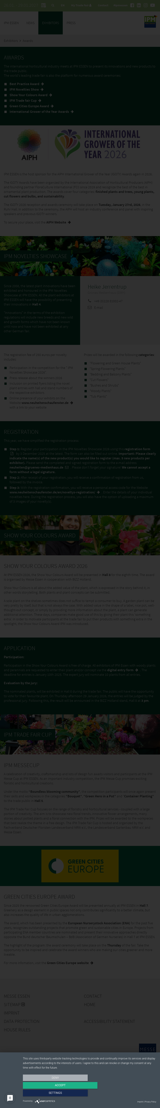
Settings (136, 1094)
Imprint (140, 1102)
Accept (89, 1094)
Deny (43, 1094)
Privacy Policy (150, 1102)
